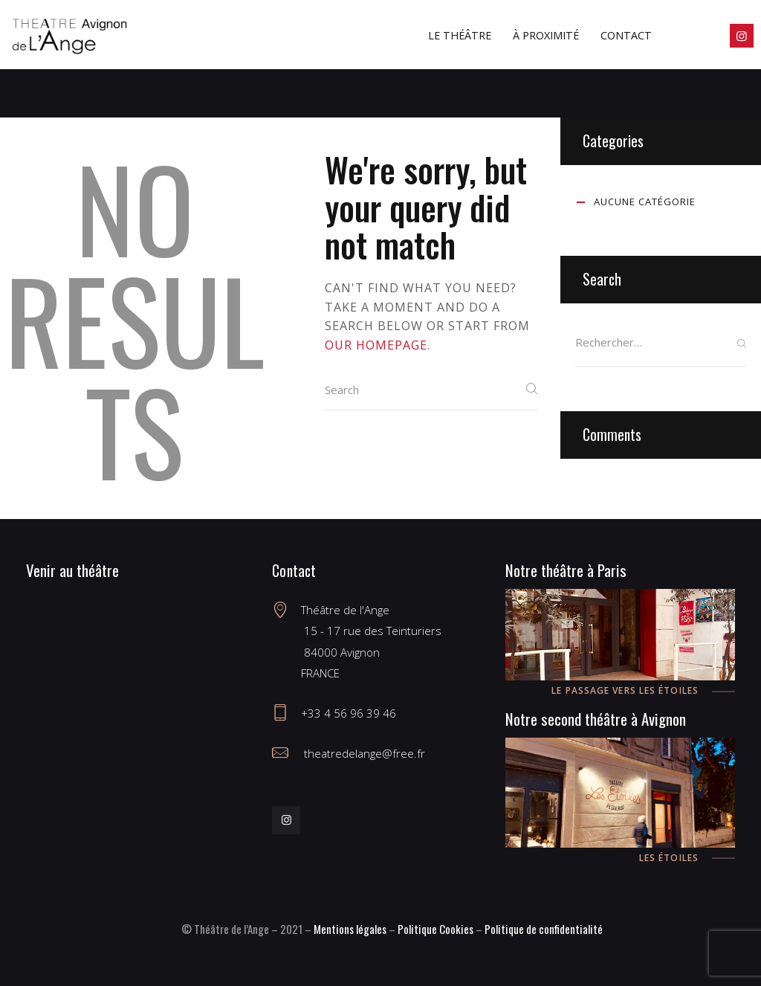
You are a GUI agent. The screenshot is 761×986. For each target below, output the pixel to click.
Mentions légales (350, 929)
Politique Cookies (435, 929)
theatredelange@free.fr (363, 753)
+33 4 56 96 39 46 (348, 713)
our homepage (376, 345)
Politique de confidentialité (544, 929)
